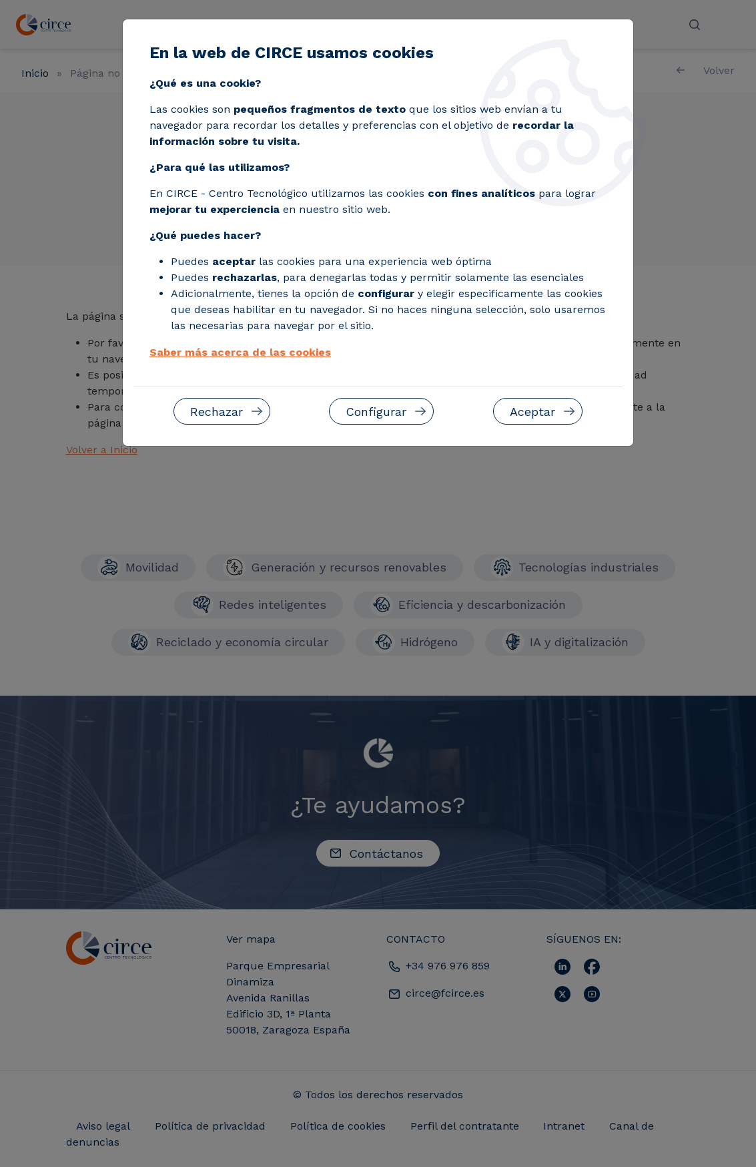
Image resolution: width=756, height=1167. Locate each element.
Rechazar (216, 412)
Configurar (376, 412)
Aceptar (532, 412)
